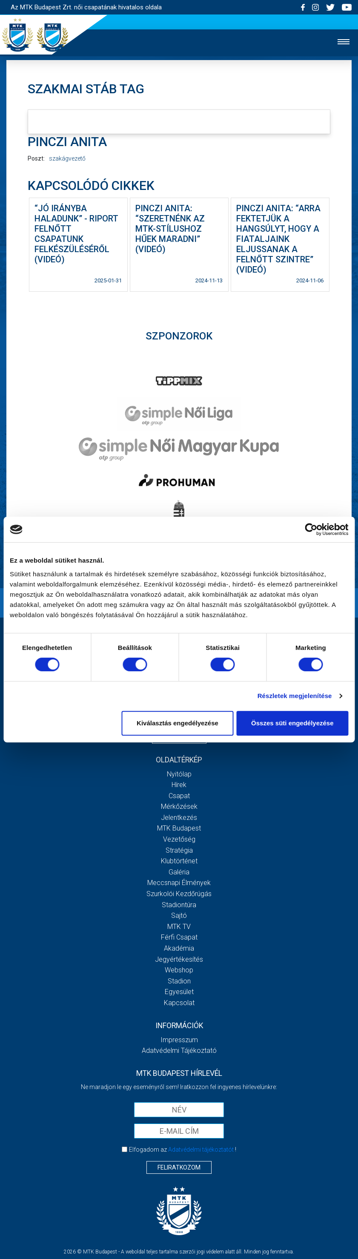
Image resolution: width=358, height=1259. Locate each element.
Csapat (179, 796)
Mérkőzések (179, 806)
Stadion (179, 981)
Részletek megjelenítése (295, 695)
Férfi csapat (179, 937)
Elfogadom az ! (182, 1149)
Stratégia (179, 850)
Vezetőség (179, 839)
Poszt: (36, 158)
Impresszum (179, 1040)
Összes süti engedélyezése (292, 723)
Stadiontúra (179, 905)
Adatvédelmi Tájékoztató (179, 1050)
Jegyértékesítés (179, 959)
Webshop (179, 970)
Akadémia (179, 948)
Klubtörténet (179, 861)
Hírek (179, 785)
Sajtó (179, 915)
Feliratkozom (179, 1167)
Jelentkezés (179, 817)
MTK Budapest (179, 828)
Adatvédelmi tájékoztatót (201, 1149)
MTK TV (179, 927)
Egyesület (179, 992)
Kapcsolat (179, 1003)
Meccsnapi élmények (179, 883)
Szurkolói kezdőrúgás (179, 894)
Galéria (179, 872)
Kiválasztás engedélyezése (177, 723)
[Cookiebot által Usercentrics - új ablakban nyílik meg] (311, 529)
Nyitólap (179, 774)
